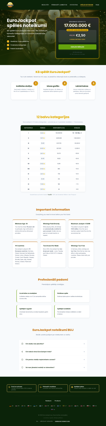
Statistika (74, 5)
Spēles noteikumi (86, 5)
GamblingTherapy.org (62, 421)
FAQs (97, 5)
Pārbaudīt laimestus (59, 5)
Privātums (58, 401)
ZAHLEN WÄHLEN (77, 47)
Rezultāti (45, 5)
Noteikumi (48, 401)
